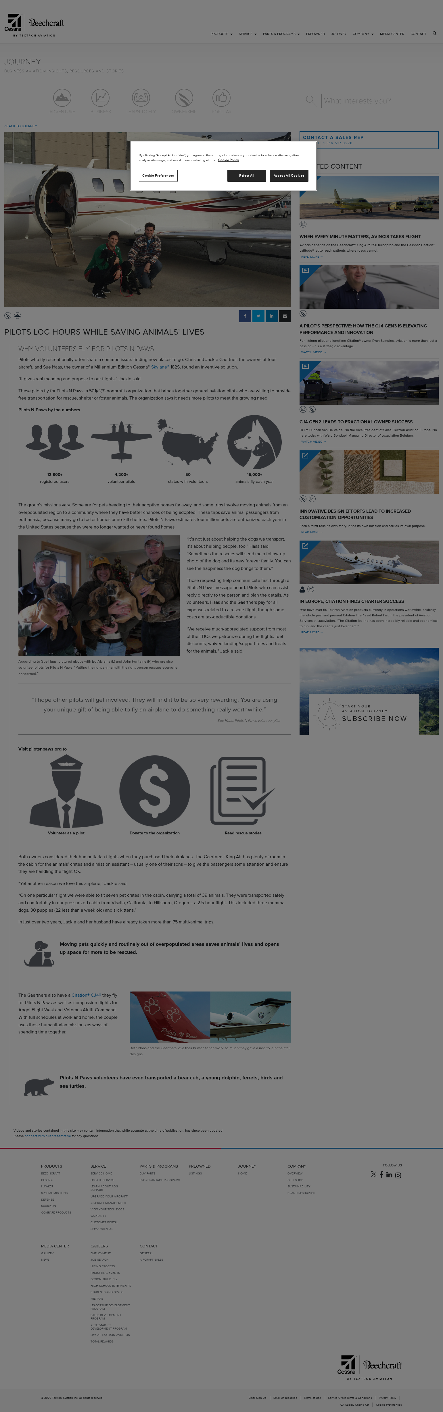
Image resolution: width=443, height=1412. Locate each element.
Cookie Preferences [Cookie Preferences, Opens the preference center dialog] (158, 175)
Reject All (246, 175)
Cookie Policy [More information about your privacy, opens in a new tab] (228, 160)
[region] (223, 166)
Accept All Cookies (289, 175)
